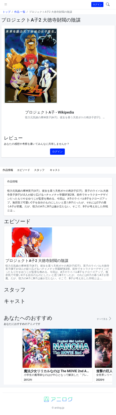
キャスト (55, 170)
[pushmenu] (5, 4)
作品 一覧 (19, 11)
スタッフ (39, 170)
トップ (6, 11)
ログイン (97, 4)
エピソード (23, 170)
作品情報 (8, 170)
